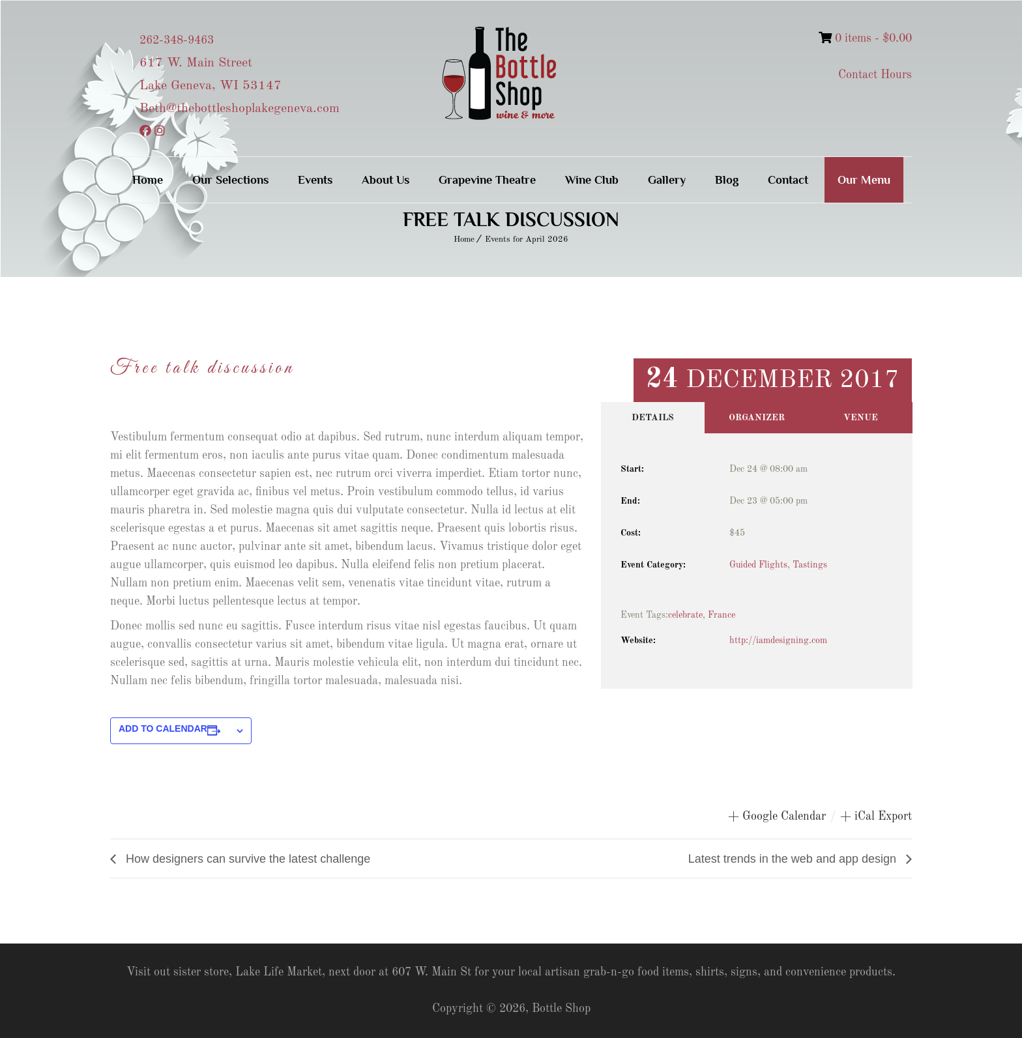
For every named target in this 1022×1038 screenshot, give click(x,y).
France (721, 615)
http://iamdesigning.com (778, 640)
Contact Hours (875, 75)
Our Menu (864, 179)
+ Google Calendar (777, 816)
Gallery (667, 179)
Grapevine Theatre (487, 179)
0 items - (865, 38)
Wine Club (592, 179)
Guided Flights (758, 564)
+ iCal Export (876, 816)
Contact (788, 179)
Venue (860, 417)
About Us (385, 179)
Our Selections (230, 179)
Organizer (757, 417)
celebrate (685, 615)
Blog (726, 179)
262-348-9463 (176, 40)
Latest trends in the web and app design (793, 858)
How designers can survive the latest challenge (246, 858)
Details (653, 417)
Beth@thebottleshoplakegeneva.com (239, 108)
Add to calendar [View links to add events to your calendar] (163, 728)
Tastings (810, 564)
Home (147, 179)
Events (315, 179)
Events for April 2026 (526, 239)
